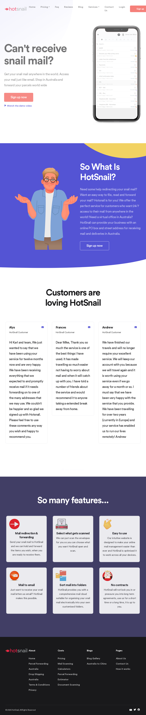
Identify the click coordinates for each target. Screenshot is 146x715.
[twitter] (130, 710)
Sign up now (95, 245)
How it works (123, 669)
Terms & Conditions (39, 685)
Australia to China (96, 664)
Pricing (61, 658)
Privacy (32, 690)
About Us (121, 658)
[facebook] (138, 710)
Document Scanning (69, 685)
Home (32, 658)
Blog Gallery (93, 658)
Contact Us (122, 664)
